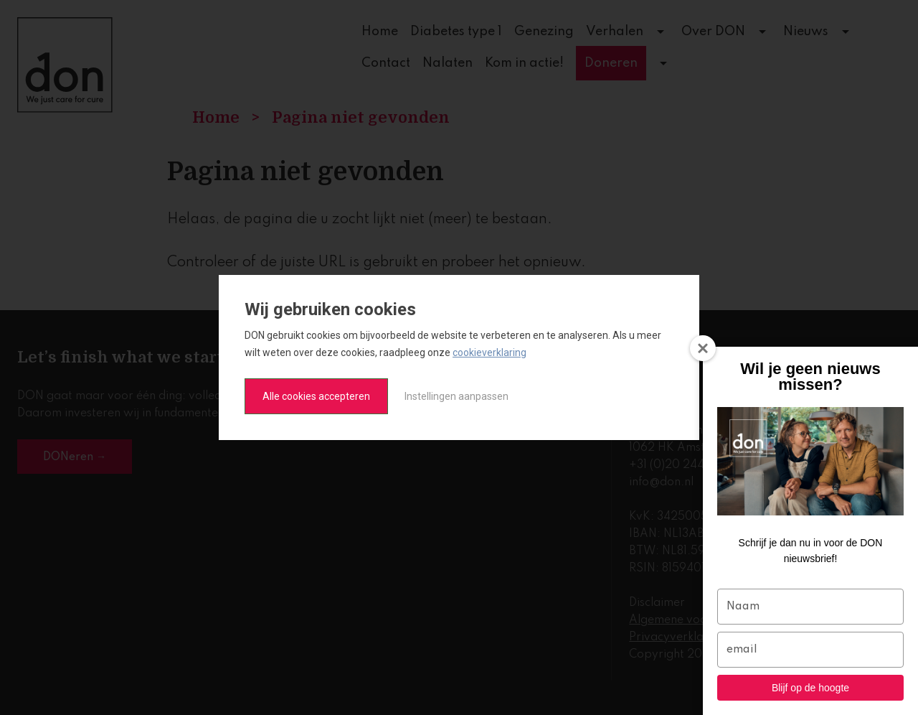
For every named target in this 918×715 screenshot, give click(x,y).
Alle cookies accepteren (316, 396)
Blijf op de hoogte (810, 687)
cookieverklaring (489, 352)
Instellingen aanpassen (456, 396)
